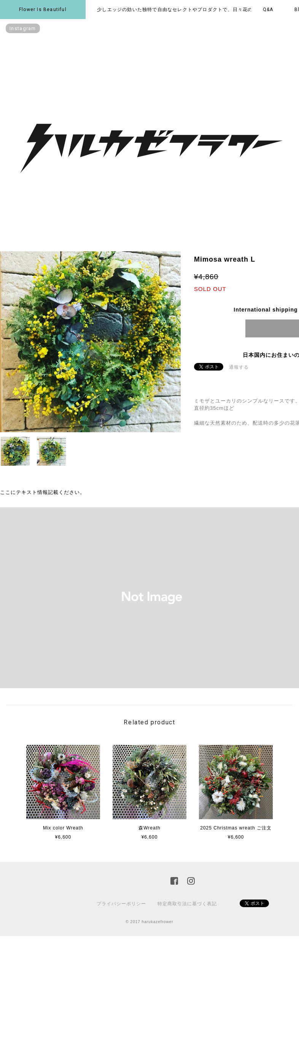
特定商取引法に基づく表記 (187, 903)
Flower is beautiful (43, 9)
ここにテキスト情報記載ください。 (42, 492)
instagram (23, 28)
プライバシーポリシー (121, 903)
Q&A (268, 9)
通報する (239, 367)
